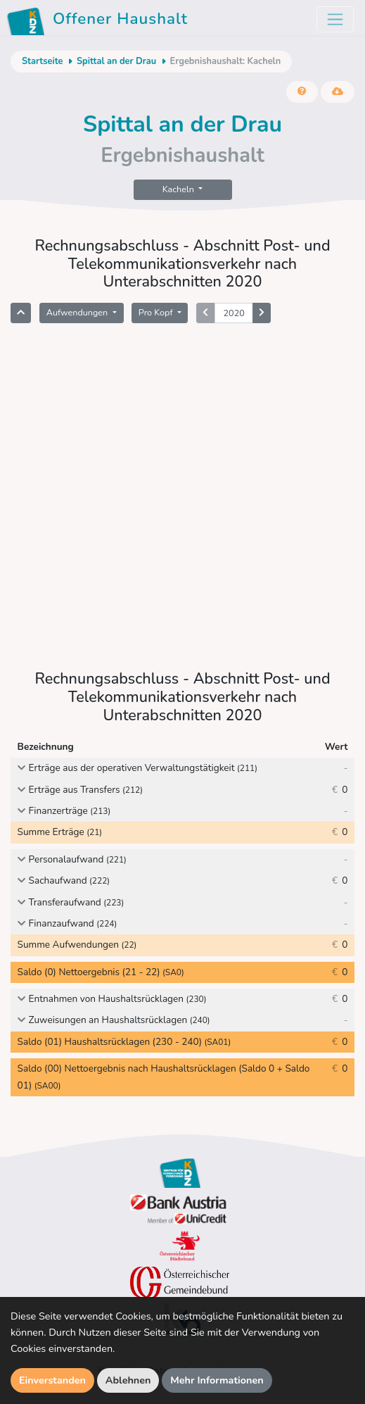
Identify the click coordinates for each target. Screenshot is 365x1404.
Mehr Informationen (217, 1380)
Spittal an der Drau (116, 61)
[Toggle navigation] (335, 19)
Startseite (42, 61)
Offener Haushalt (99, 21)
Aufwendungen (78, 312)
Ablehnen (128, 1380)
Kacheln (179, 189)
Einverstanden (52, 1380)
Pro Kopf (157, 312)
